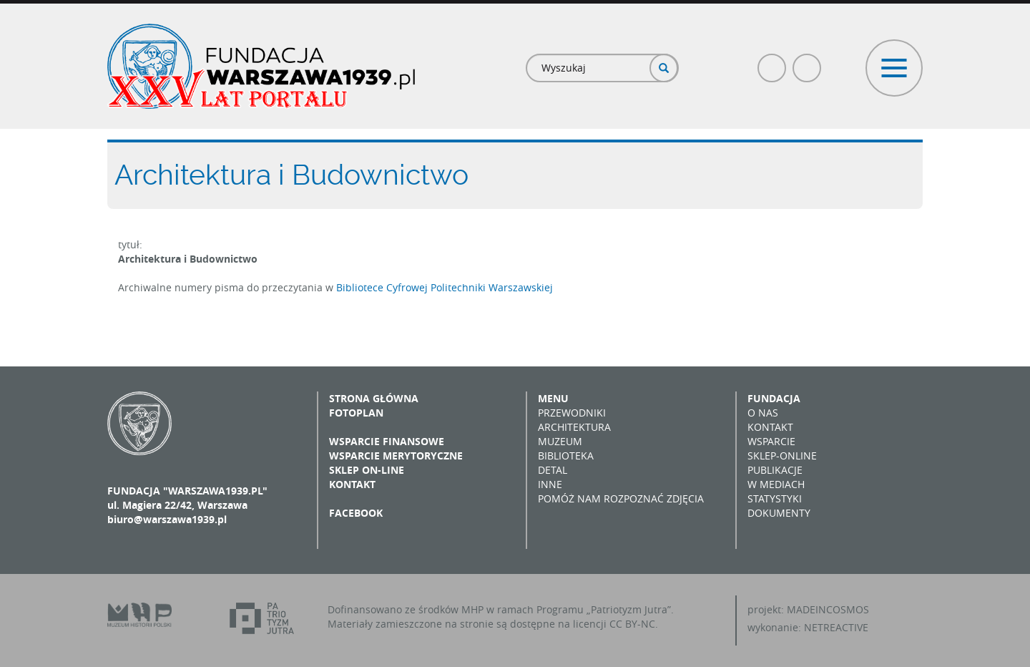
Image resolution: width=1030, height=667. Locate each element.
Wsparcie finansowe (386, 441)
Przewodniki (572, 412)
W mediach (776, 484)
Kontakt (352, 484)
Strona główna (373, 398)
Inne (550, 484)
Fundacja (773, 398)
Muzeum (560, 441)
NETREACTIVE (836, 627)
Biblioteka (566, 455)
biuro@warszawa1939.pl (167, 519)
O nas (762, 412)
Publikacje (775, 470)
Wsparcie (771, 441)
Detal (552, 470)
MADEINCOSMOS (828, 609)
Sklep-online (782, 455)
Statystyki (774, 498)
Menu (553, 398)
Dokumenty (778, 513)
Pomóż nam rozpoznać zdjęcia (621, 498)
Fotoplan (356, 412)
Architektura (574, 427)
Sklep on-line (366, 470)
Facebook (772, 62)
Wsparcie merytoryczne (396, 455)
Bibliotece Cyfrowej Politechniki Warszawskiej (444, 287)
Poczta (807, 62)
